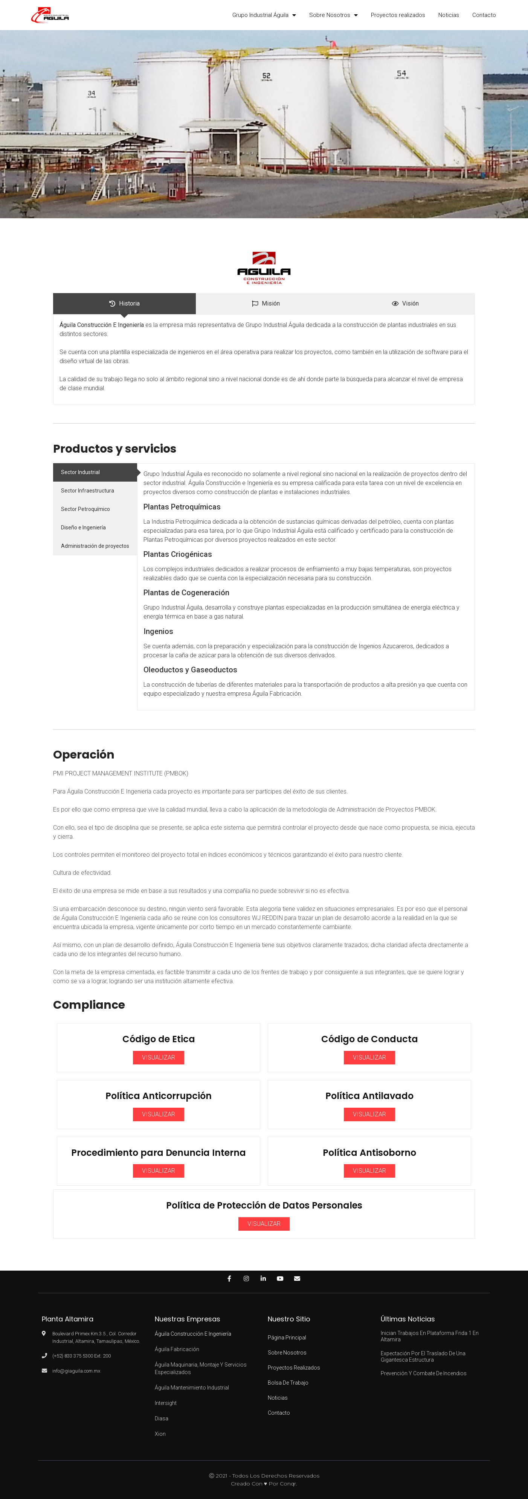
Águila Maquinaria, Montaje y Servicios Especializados (201, 1368)
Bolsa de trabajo (288, 1383)
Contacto (484, 15)
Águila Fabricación (177, 1349)
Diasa (161, 1418)
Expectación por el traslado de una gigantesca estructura (423, 1356)
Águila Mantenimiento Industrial (192, 1388)
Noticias (448, 15)
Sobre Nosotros (333, 15)
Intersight (166, 1403)
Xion (160, 1434)
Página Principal (287, 1338)
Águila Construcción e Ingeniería (193, 1334)
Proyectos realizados (398, 15)
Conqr (288, 1483)
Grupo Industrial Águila (264, 15)
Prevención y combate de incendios (424, 1373)
